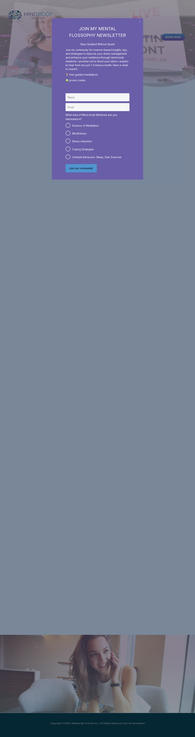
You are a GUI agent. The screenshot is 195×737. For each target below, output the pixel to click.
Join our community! (81, 168)
